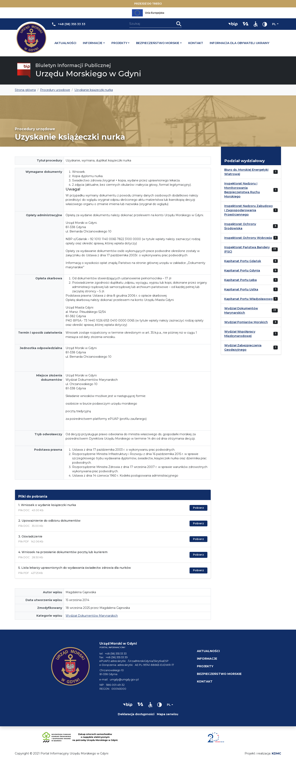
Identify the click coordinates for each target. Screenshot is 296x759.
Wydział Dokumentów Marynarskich (92, 615)
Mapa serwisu (167, 714)
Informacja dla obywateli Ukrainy (239, 43)
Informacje (92, 43)
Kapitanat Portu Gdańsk (242, 261)
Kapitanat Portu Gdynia (242, 270)
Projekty (119, 43)
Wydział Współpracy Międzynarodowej (239, 334)
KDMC (276, 753)
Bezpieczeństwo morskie (157, 43)
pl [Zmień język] (274, 24)
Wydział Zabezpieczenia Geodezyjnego (242, 348)
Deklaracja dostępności (136, 714)
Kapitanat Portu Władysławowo (248, 299)
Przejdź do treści (148, 3)
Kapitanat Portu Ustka (241, 289)
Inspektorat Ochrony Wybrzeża (248, 238)
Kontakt (195, 43)
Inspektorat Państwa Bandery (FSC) (247, 249)
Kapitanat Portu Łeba (240, 280)
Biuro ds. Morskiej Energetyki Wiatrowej (246, 172)
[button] (232, 24)
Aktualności (65, 43)
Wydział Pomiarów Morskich (246, 322)
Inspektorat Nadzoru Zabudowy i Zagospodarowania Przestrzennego (248, 210)
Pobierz (198, 507)
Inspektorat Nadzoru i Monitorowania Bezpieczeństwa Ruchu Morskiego (242, 190)
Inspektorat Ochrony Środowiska (240, 226)
